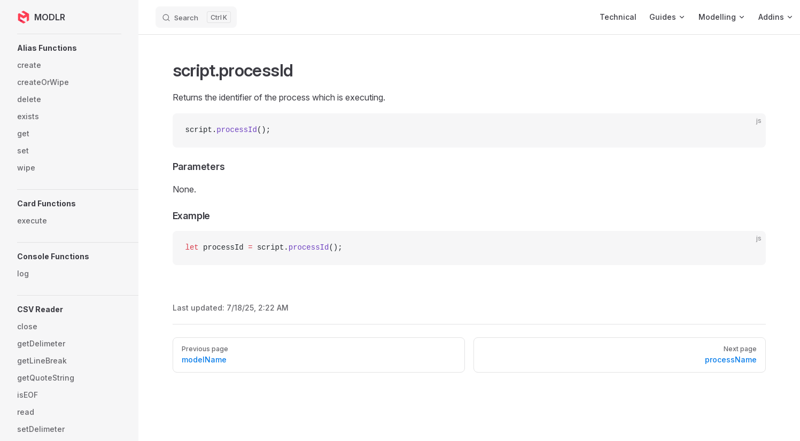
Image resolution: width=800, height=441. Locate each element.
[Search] (196, 17)
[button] (88, 48)
